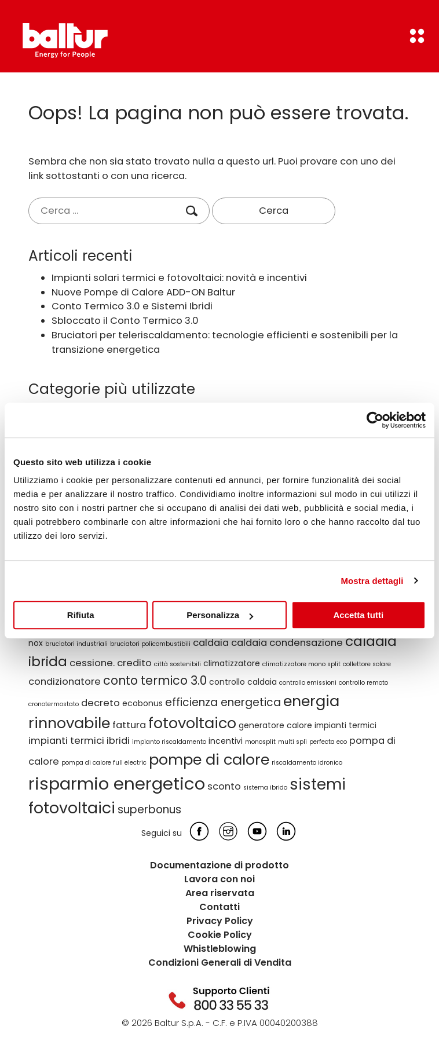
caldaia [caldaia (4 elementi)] (211, 642)
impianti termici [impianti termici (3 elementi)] (345, 725)
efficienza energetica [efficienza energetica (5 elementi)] (223, 702)
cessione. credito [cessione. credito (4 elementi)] (110, 663)
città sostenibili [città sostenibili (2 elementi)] (177, 664)
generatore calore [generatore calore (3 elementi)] (275, 725)
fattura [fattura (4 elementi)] (129, 725)
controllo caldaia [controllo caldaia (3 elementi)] (243, 682)
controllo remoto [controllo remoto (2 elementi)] (363, 682)
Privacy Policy (219, 920)
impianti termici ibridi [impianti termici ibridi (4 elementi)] (79, 740)
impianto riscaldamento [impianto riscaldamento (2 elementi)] (169, 741)
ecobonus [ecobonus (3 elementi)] (142, 703)
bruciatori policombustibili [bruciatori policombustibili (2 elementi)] (150, 644)
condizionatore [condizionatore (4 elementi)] (64, 681)
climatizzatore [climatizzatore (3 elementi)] (231, 663)
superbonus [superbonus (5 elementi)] (149, 809)
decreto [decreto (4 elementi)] (100, 703)
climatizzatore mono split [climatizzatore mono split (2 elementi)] (301, 664)
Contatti (219, 907)
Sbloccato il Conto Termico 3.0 (125, 320)
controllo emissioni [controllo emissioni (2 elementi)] (307, 682)
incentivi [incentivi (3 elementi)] (225, 741)
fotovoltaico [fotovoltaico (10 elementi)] (192, 723)
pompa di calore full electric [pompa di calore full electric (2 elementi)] (104, 762)
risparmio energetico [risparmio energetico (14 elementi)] (116, 783)
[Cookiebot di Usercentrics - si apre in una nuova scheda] (375, 420)
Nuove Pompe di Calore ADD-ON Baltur (143, 292)
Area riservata (219, 893)
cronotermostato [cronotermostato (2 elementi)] (53, 704)
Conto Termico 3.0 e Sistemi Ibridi (132, 306)
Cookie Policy (220, 934)
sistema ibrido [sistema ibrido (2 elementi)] (265, 787)
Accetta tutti (358, 615)
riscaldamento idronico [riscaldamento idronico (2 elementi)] (307, 762)
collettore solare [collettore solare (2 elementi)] (367, 664)
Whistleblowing (220, 948)
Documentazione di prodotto (219, 865)
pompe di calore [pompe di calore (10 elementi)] (209, 759)
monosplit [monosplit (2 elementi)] (260, 741)
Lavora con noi (219, 879)
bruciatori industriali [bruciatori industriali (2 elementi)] (76, 644)
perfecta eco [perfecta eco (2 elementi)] (328, 741)
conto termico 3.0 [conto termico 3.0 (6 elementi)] (155, 680)
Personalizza (219, 615)
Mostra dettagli (372, 581)
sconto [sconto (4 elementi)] (224, 786)
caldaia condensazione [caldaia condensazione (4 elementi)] (287, 642)
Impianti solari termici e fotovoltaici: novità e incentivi (179, 277)
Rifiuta (80, 615)
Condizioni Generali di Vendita (219, 962)
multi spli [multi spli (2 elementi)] (292, 741)
